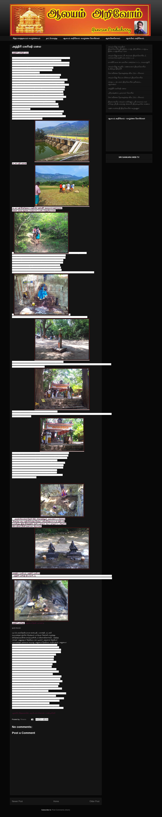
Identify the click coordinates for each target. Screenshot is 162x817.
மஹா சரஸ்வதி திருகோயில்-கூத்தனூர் (123, 108)
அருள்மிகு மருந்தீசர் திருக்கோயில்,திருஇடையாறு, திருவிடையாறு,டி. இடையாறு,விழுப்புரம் (128, 49)
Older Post (94, 801)
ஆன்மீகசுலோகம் (112, 38)
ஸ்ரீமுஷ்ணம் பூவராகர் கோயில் (121, 93)
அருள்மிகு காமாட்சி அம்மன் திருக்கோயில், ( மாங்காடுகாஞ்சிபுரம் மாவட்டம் (127, 56)
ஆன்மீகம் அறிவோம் (135, 38)
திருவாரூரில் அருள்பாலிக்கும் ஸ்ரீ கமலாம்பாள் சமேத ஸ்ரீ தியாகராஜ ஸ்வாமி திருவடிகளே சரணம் (129, 103)
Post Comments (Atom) (61, 810)
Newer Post (17, 801)
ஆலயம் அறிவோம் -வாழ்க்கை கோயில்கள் (81, 38)
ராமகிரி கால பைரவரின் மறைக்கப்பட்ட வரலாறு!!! (129, 62)
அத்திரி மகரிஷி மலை (117, 88)
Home (56, 801)
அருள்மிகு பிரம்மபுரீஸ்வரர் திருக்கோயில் (125, 77)
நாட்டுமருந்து (51, 38)
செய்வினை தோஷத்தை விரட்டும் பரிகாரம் (126, 73)
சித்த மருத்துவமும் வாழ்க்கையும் (26, 38)
